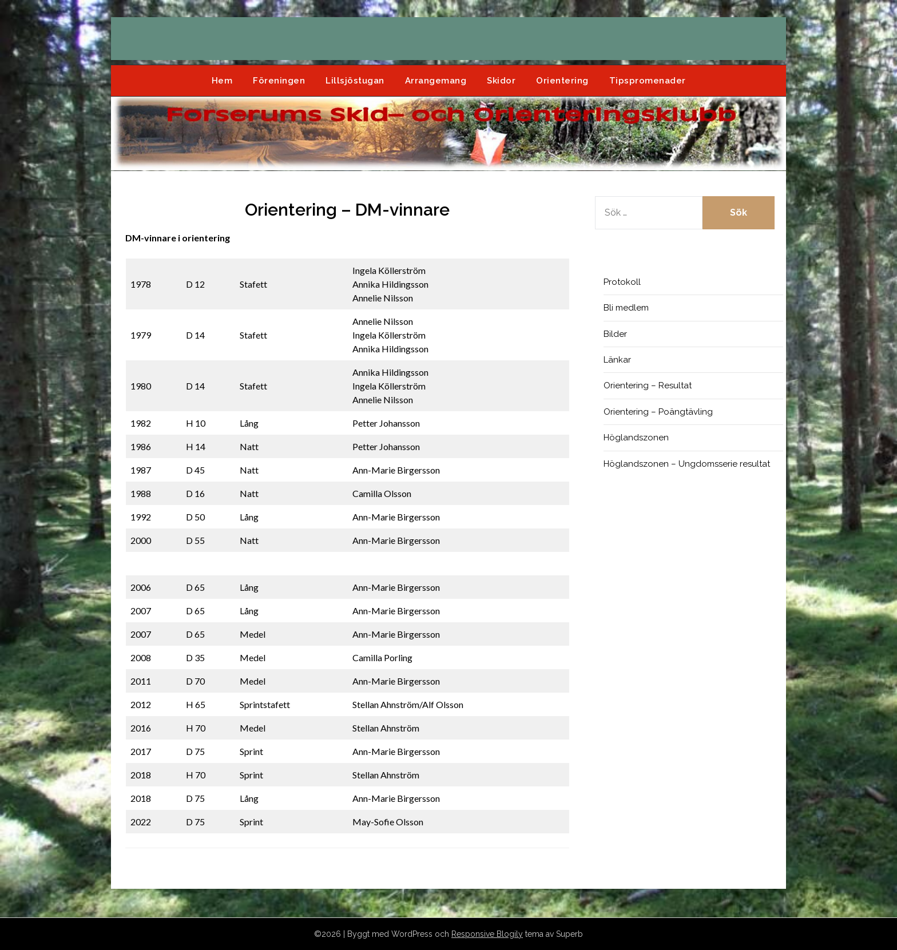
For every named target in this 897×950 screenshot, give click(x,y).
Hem (222, 80)
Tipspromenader (647, 80)
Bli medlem (626, 308)
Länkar (617, 360)
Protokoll (622, 282)
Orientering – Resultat (648, 385)
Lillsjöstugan (355, 80)
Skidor (501, 80)
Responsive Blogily (487, 934)
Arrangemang (436, 80)
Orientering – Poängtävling (658, 412)
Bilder (615, 334)
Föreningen (279, 80)
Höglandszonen (636, 437)
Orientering (562, 80)
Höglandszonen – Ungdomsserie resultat (687, 464)
